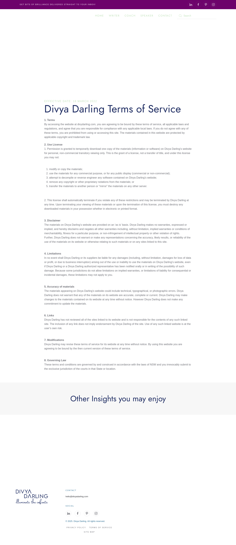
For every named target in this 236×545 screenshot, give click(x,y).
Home (99, 16)
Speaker (146, 16)
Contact (165, 16)
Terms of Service (100, 527)
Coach (130, 16)
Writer (114, 16)
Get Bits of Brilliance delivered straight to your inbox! (58, 4)
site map (89, 532)
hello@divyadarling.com (77, 496)
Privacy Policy (76, 527)
